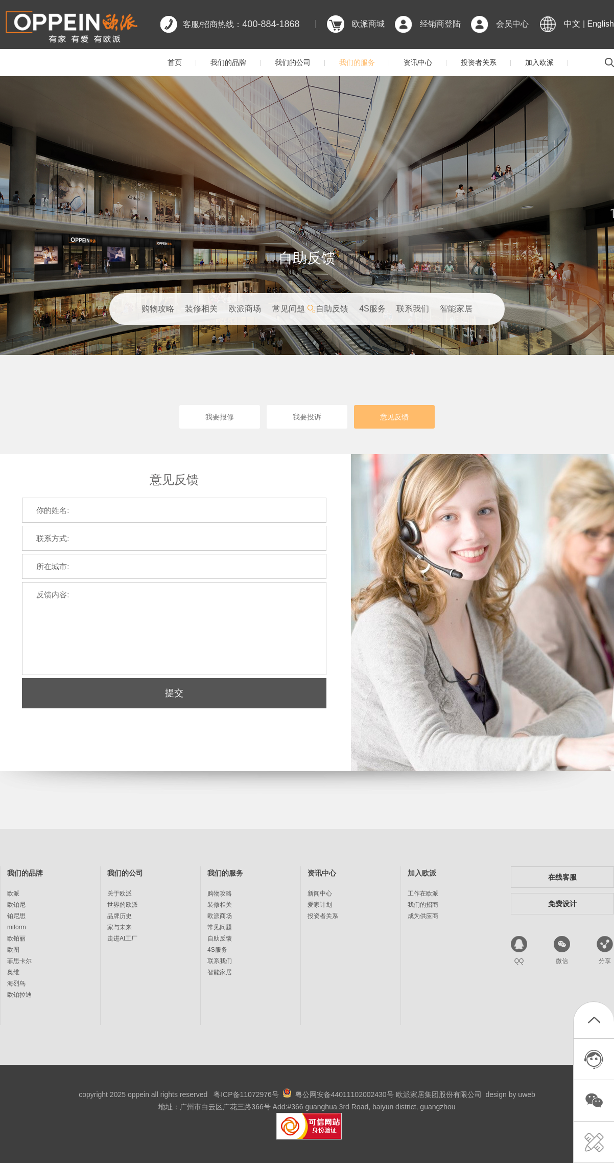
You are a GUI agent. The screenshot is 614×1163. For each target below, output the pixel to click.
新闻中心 (320, 893)
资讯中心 (418, 62)
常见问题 (288, 308)
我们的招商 (423, 904)
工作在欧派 (423, 893)
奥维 (13, 972)
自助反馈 (332, 308)
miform (16, 927)
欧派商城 (368, 23)
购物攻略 (157, 308)
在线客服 (562, 877)
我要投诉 (307, 417)
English (600, 23)
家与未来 (119, 927)
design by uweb (510, 1094)
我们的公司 (293, 62)
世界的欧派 (122, 904)
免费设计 (562, 904)
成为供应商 (423, 916)
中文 (572, 23)
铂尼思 (16, 916)
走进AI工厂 (122, 938)
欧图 (13, 949)
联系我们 (412, 308)
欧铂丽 (16, 938)
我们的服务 (357, 62)
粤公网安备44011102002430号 (344, 1094)
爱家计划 (320, 904)
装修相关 (201, 308)
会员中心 (512, 23)
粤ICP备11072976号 (246, 1094)
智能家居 (456, 308)
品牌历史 (119, 916)
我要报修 (219, 417)
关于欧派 (119, 893)
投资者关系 (479, 62)
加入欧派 (539, 62)
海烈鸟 (16, 983)
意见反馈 (394, 417)
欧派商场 (244, 308)
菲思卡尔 (19, 961)
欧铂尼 (16, 904)
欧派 (13, 893)
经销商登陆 (440, 23)
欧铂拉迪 (19, 994)
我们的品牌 (228, 62)
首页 (175, 62)
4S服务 (372, 308)
